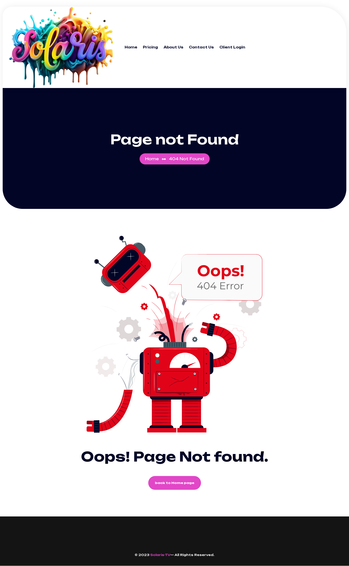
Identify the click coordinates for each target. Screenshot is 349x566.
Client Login (232, 47)
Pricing (150, 47)
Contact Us (201, 47)
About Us (173, 47)
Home (131, 47)
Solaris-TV (160, 555)
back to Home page (174, 483)
